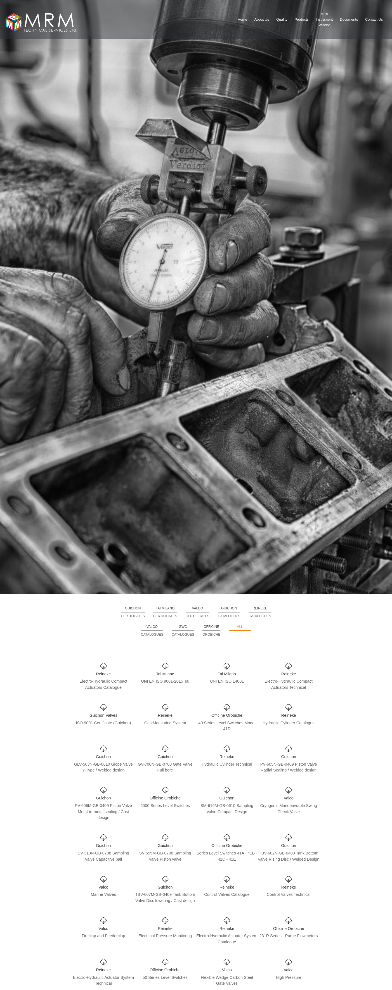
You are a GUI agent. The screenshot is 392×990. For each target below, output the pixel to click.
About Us (261, 19)
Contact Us (374, 19)
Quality (281, 19)
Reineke (260, 612)
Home (242, 19)
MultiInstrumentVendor (324, 19)
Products (301, 19)
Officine (211, 631)
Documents (349, 19)
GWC (183, 631)
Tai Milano (165, 612)
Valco (198, 612)
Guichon (133, 612)
